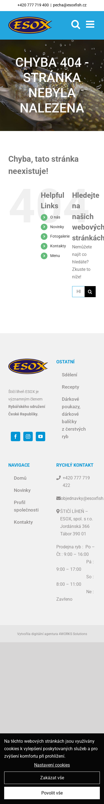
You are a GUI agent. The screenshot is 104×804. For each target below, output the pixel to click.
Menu (55, 255)
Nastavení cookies (52, 766)
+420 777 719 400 (33, 5)
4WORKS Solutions (73, 634)
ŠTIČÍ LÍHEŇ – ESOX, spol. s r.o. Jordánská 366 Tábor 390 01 (76, 522)
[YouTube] (40, 436)
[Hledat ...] (78, 291)
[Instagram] (28, 436)
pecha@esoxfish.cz (70, 5)
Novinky (57, 227)
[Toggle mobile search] (75, 24)
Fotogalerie (60, 236)
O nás (55, 217)
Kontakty (58, 246)
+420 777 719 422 (76, 481)
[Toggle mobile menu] (91, 24)
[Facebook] (15, 436)
